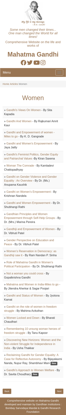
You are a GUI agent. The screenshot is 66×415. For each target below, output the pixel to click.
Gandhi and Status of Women (24, 295)
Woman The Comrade (20, 165)
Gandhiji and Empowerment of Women (30, 229)
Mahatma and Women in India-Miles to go (32, 284)
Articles (14, 84)
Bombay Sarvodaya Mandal (21, 408)
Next (59, 391)
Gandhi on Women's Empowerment (28, 191)
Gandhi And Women (19, 121)
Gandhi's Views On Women (23, 110)
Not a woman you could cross (24, 273)
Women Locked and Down (22, 317)
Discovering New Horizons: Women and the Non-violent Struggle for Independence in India (32, 344)
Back (7, 391)
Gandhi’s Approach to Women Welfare (30, 370)
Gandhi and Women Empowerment (28, 202)
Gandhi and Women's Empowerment (29, 143)
